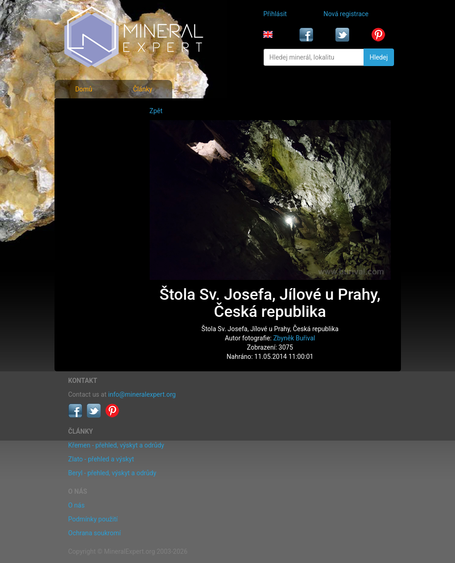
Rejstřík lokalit (91, 172)
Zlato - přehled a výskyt (101, 459)
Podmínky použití (93, 519)
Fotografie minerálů (99, 111)
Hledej (379, 57)
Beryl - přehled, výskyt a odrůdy (112, 473)
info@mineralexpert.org (142, 394)
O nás (76, 505)
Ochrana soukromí (94, 533)
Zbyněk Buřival (294, 338)
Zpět (156, 111)
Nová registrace (346, 14)
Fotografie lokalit (95, 151)
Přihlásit (275, 14)
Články (142, 89)
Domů (83, 89)
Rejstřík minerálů (95, 131)
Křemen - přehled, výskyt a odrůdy (116, 445)
